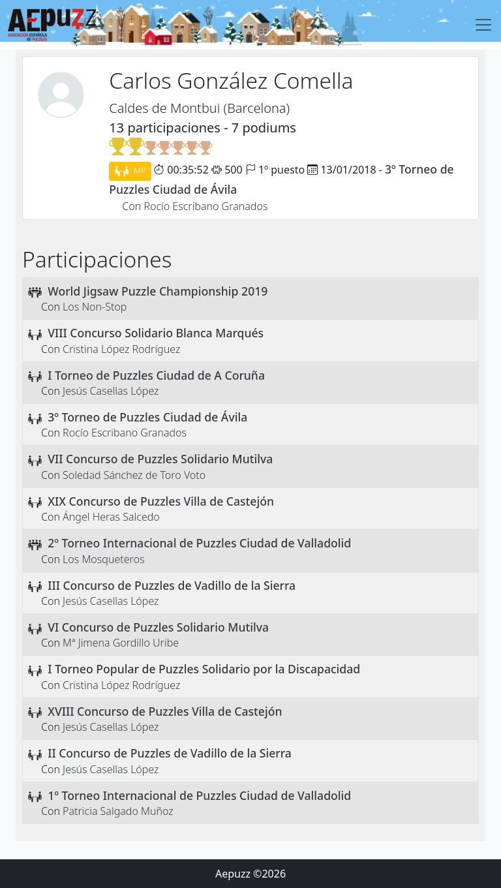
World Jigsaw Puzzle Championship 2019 (157, 291)
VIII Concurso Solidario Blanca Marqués (156, 333)
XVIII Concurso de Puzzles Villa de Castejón (165, 711)
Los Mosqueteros (103, 559)
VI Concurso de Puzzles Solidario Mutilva (158, 627)
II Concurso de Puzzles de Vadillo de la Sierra (170, 753)
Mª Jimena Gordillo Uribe (121, 642)
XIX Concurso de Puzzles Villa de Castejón (161, 501)
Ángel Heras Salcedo (111, 517)
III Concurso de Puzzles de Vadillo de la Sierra (172, 585)
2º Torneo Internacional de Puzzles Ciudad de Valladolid (199, 543)
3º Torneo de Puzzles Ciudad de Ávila (147, 417)
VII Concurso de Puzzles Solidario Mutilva (160, 459)
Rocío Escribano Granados (205, 206)
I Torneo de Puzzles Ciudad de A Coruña (156, 375)
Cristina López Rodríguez (121, 349)
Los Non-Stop (95, 306)
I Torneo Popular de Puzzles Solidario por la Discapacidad (204, 669)
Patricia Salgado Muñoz (118, 811)
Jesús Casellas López (111, 391)
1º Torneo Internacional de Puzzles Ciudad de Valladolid (199, 795)
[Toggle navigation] (483, 25)
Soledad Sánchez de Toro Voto (134, 475)
